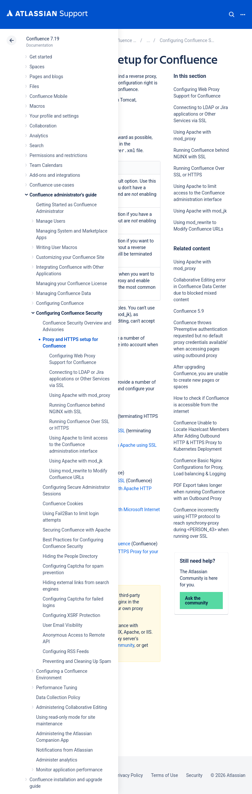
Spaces (37, 66)
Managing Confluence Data (63, 293)
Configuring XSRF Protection (71, 615)
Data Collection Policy (58, 697)
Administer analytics (56, 759)
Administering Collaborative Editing (71, 707)
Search (231, 14)
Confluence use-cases (52, 185)
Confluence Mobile (48, 96)
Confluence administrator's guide (63, 194)
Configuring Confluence (60, 303)
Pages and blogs (46, 76)
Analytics (39, 135)
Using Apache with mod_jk (75, 461)
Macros (37, 106)
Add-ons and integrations (55, 175)
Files (34, 86)
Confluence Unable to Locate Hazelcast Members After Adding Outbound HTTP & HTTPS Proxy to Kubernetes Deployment (201, 436)
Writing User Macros (56, 247)
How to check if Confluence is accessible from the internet (201, 405)
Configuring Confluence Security (69, 313)
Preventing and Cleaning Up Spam (77, 661)
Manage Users (50, 221)
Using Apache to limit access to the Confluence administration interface (78, 444)
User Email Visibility (62, 625)
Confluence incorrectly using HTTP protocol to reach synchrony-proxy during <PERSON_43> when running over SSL (201, 523)
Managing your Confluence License (71, 283)
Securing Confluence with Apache (77, 530)
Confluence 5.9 (189, 311)
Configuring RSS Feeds (66, 651)
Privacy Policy (129, 775)
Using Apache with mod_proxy (79, 395)
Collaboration (43, 125)
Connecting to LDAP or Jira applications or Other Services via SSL (79, 379)
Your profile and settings (54, 116)
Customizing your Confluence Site (70, 257)
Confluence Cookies (63, 503)
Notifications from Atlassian (64, 750)
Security (194, 775)
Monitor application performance (69, 769)
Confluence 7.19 (42, 38)
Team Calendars (46, 165)
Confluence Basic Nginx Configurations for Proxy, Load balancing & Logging (200, 467)
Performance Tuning (56, 687)
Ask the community (196, 600)
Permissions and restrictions (58, 155)
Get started (41, 56)
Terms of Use (164, 775)
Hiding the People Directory (70, 556)
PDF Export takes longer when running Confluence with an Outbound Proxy (199, 492)
